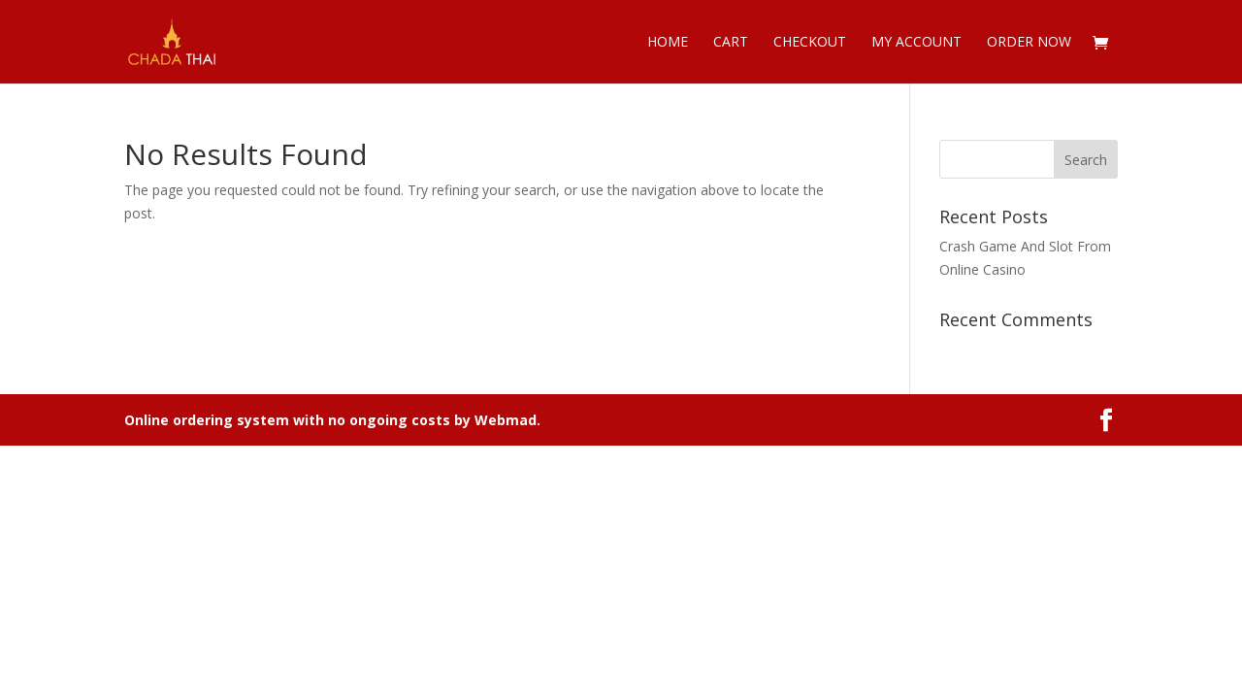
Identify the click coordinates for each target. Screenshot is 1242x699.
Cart (730, 42)
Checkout (809, 42)
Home (667, 42)
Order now (1029, 42)
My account (916, 42)
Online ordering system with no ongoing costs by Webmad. (332, 420)
